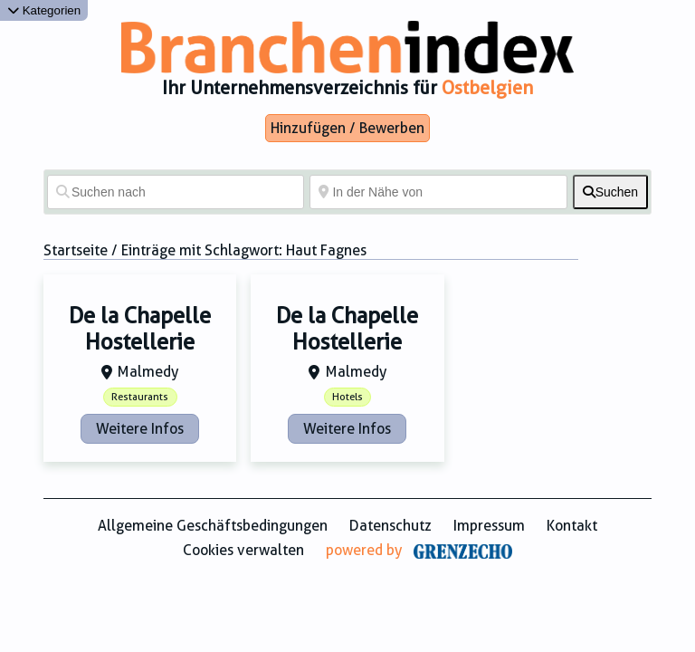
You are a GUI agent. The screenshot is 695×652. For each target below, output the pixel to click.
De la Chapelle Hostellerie (140, 329)
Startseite (75, 250)
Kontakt (572, 525)
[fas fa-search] (610, 192)
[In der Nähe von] (437, 192)
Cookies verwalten (243, 550)
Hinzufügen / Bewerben (347, 128)
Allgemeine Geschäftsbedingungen (213, 525)
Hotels (347, 397)
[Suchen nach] (175, 192)
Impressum (489, 525)
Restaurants (139, 397)
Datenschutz (390, 525)
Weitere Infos (140, 428)
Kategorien (44, 10)
